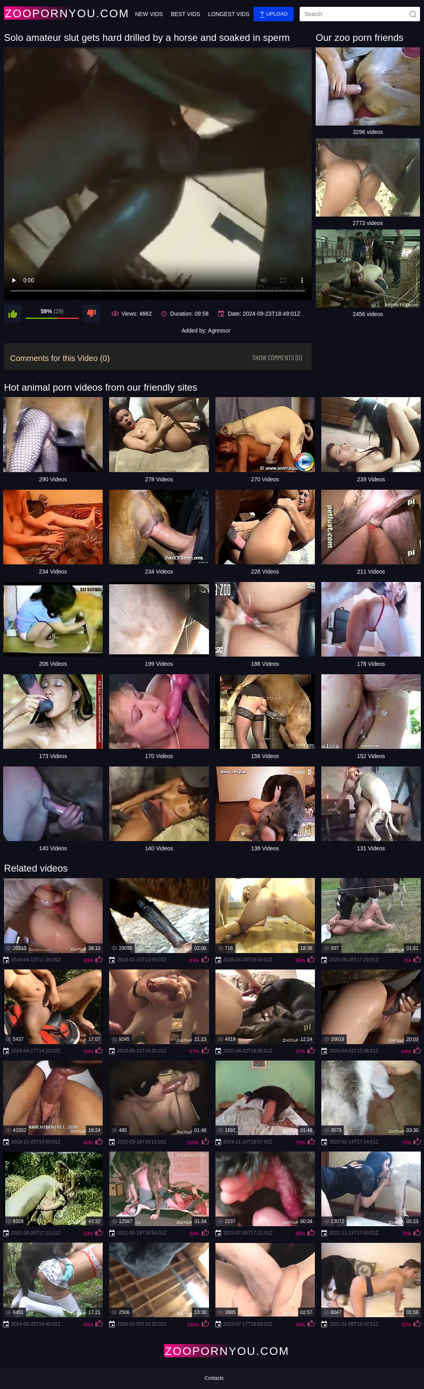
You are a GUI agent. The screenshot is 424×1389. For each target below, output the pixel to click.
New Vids (149, 14)
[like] (13, 313)
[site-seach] (413, 14)
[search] (360, 14)
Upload (274, 14)
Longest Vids (229, 14)
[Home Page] (51, 13)
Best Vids (185, 14)
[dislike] (91, 313)
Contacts (214, 1378)
